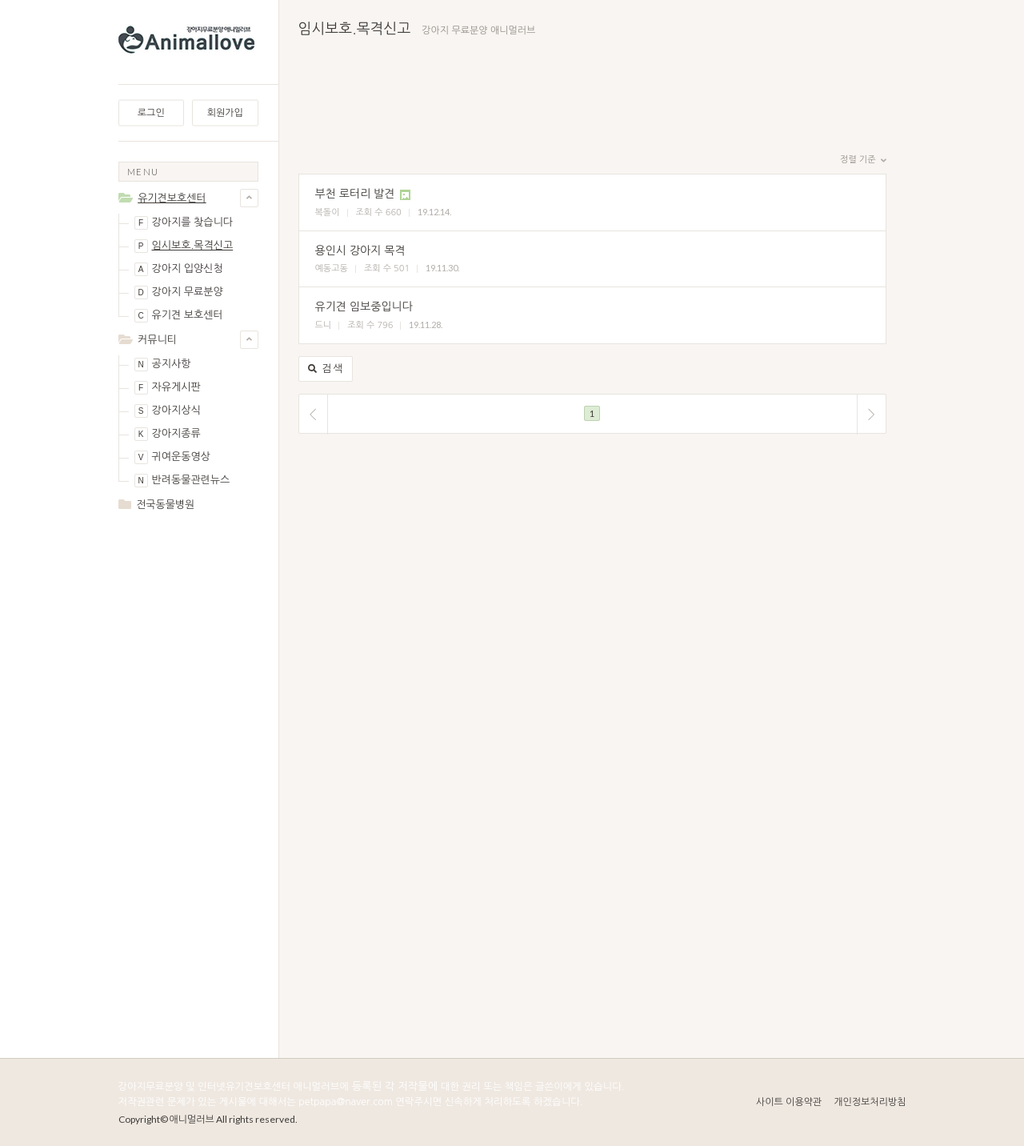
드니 (323, 325)
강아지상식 (167, 411)
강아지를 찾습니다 (183, 223)
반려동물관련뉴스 (182, 480)
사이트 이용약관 (789, 1102)
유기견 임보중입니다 (364, 306)
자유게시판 (167, 388)
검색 (326, 369)
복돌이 (327, 212)
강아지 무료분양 (178, 292)
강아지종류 (167, 434)
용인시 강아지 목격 (360, 250)
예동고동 (331, 268)
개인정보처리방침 (870, 1102)
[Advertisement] (188, 778)
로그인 (151, 113)
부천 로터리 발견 (355, 193)
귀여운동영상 (172, 457)
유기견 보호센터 (178, 316)
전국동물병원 (165, 504)
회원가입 (225, 113)
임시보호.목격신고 (184, 246)
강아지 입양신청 (178, 269)
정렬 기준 (863, 160)
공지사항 (162, 364)
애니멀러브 (192, 1119)
